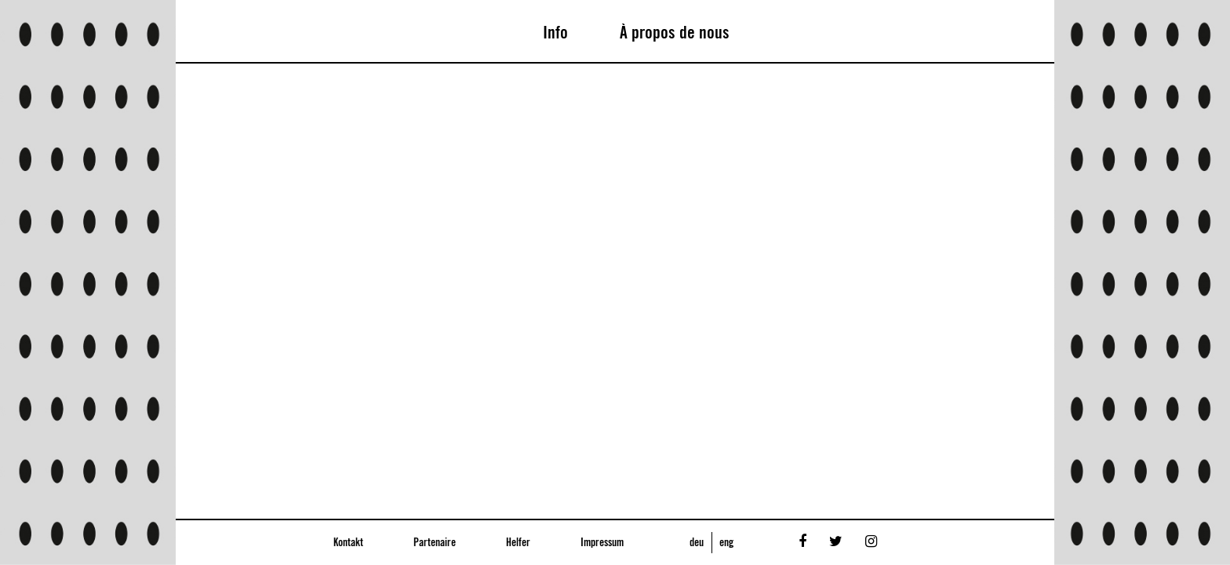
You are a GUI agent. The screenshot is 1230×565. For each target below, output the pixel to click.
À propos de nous (675, 33)
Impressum (602, 543)
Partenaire (434, 543)
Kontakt (348, 543)
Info (555, 33)
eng (726, 543)
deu (697, 543)
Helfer (518, 543)
